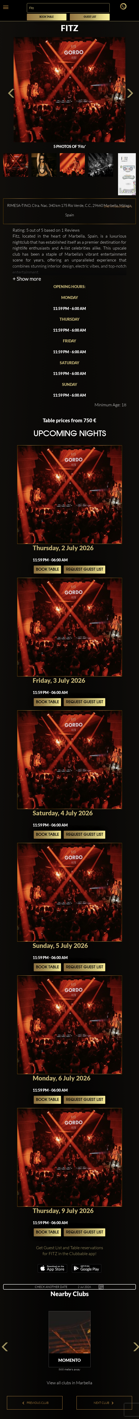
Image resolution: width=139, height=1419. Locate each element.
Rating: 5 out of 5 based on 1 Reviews (46, 230)
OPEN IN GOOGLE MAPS (118, 206)
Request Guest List (84, 569)
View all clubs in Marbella (69, 1382)
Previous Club (35, 1402)
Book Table (46, 17)
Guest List (90, 17)
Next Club (104, 1402)
